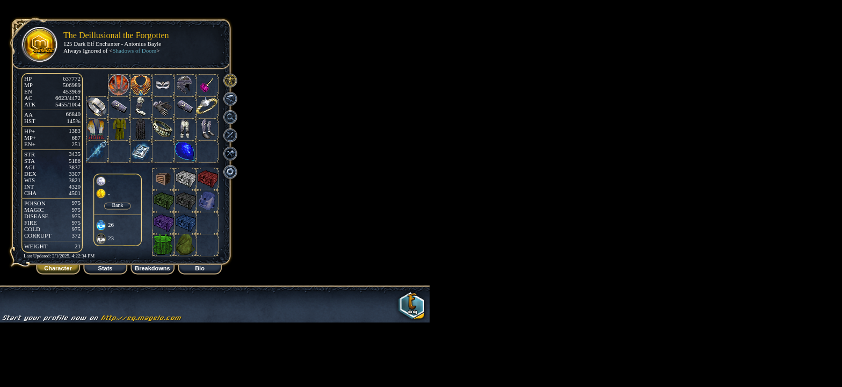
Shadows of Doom (134, 50)
